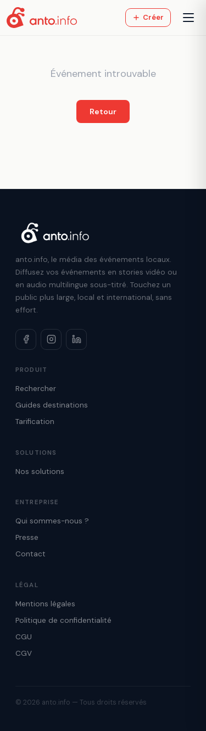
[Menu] (188, 18)
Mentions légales (45, 604)
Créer (148, 17)
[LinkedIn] (76, 339)
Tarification (34, 421)
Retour (103, 111)
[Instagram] (51, 339)
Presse (26, 537)
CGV (23, 653)
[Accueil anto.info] (42, 17)
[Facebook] (25, 339)
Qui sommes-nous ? (52, 521)
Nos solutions (39, 471)
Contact (30, 554)
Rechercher (35, 388)
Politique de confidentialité (63, 620)
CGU (23, 636)
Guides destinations (51, 405)
